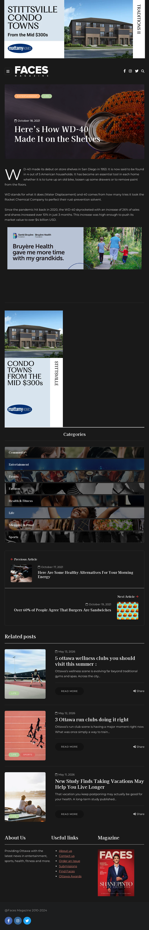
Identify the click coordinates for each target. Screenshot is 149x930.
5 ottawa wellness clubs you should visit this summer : (98, 660)
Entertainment (27, 96)
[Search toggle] (142, 71)
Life (46, 96)
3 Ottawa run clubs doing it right (89, 718)
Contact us (66, 854)
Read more (67, 691)
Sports (27, 753)
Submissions (68, 864)
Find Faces (67, 869)
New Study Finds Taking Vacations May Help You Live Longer (97, 782)
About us (65, 849)
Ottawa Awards (70, 874)
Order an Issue (69, 859)
